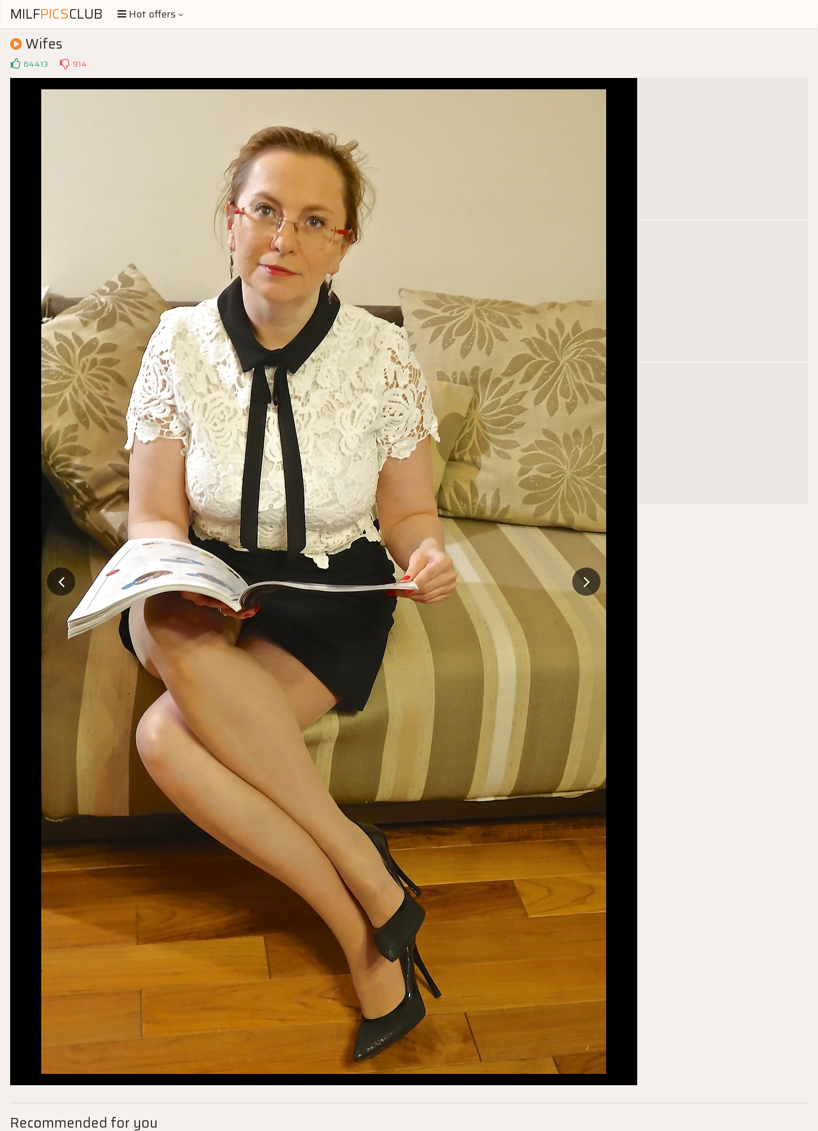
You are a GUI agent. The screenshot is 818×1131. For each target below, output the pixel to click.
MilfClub (56, 14)
